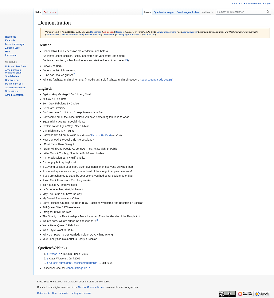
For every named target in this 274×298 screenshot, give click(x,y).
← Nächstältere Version (71, 34)
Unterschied (52, 34)
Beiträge (119, 32)
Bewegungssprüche (166, 32)
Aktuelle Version (92, 34)
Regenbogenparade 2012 (155, 79)
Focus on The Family (101, 135)
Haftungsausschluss (81, 293)
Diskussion (108, 32)
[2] (74, 74)
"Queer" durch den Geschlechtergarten (72, 262)
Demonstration (189, 32)
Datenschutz (43, 293)
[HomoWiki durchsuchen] (243, 12)
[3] (97, 220)
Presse (53, 253)
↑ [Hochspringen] (47, 253)
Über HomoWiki (60, 293)
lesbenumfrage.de (76, 268)
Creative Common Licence (91, 287)
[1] (126, 59)
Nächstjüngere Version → (129, 34)
